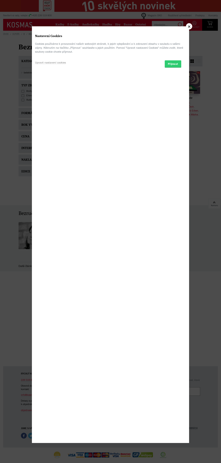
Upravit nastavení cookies (50, 248)
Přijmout (173, 250)
